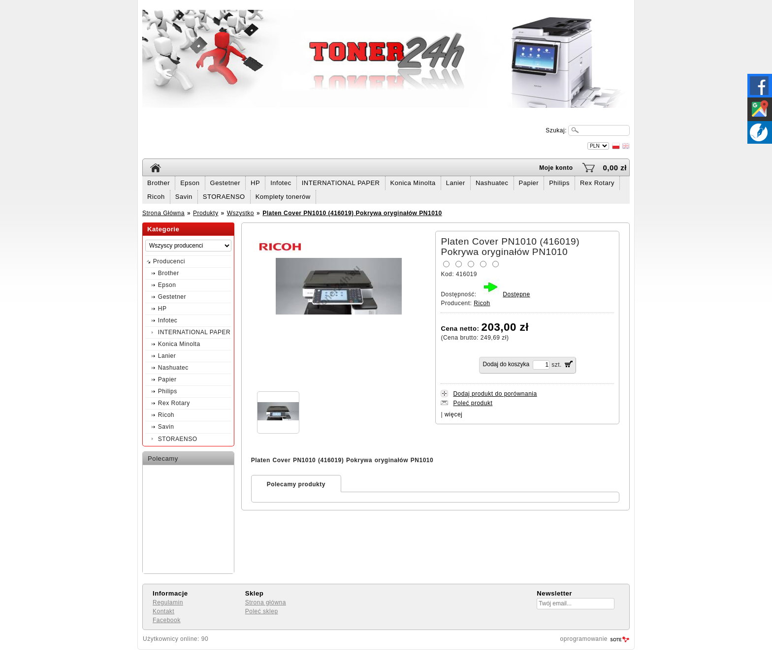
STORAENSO (224, 196)
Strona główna (265, 602)
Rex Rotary (597, 183)
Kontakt (163, 611)
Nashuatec (492, 183)
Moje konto (556, 167)
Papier (529, 183)
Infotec (280, 183)
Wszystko (240, 213)
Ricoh (156, 196)
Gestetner (225, 183)
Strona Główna (163, 213)
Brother (158, 183)
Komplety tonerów (283, 196)
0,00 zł (615, 167)
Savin (184, 196)
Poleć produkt (472, 403)
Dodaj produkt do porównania (495, 393)
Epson (189, 183)
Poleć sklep (261, 611)
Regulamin (168, 602)
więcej (453, 414)
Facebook (167, 620)
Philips (559, 183)
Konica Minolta (413, 183)
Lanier (455, 183)
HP (255, 183)
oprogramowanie (584, 638)
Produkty (205, 213)
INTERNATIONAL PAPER (341, 183)
